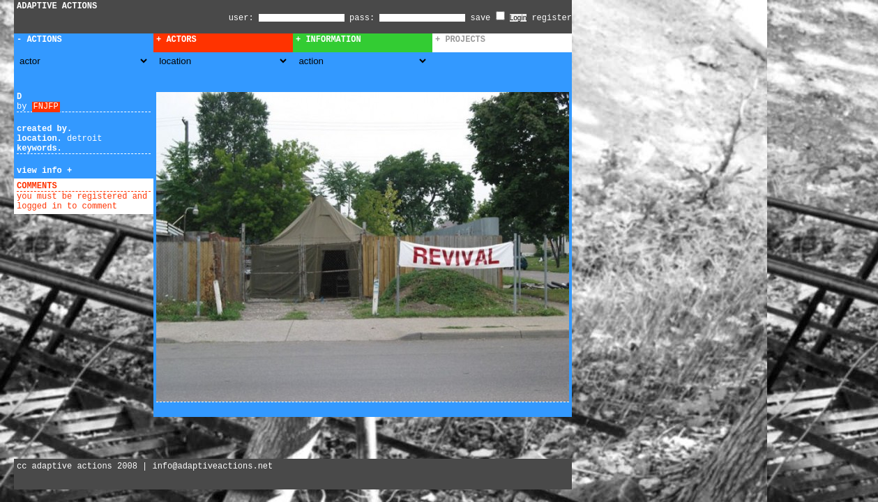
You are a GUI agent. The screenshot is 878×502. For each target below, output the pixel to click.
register (551, 18)
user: (244, 18)
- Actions (39, 40)
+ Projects (460, 40)
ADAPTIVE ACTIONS (57, 6)
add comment (89, 186)
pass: (361, 18)
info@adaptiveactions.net (212, 466)
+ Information (328, 40)
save (488, 18)
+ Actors (176, 40)
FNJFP (46, 107)
